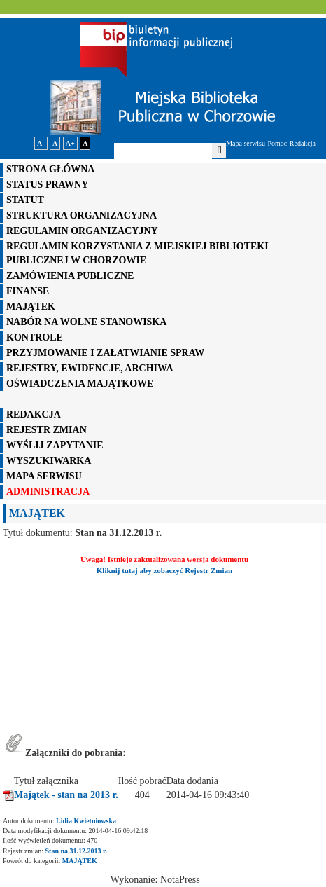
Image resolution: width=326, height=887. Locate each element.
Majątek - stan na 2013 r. (66, 795)
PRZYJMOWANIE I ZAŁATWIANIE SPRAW (105, 353)
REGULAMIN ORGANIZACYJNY (82, 231)
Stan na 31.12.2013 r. (76, 851)
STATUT (25, 200)
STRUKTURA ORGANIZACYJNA (81, 215)
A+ (70, 143)
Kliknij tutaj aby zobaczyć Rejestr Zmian (164, 570)
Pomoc (278, 143)
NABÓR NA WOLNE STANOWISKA (86, 322)
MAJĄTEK (30, 306)
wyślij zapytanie (55, 445)
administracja (48, 491)
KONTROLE (34, 337)
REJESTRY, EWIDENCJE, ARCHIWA (89, 368)
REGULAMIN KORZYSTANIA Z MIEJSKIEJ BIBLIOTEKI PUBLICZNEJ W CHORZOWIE (137, 253)
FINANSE (27, 291)
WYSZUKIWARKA (48, 460)
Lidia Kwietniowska (86, 821)
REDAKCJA (33, 414)
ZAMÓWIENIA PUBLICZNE (70, 275)
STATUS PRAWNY (47, 184)
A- (41, 143)
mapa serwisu (44, 476)
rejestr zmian (46, 430)
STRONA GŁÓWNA (50, 169)
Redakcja (303, 143)
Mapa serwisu (245, 143)
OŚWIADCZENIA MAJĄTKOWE (79, 383)
